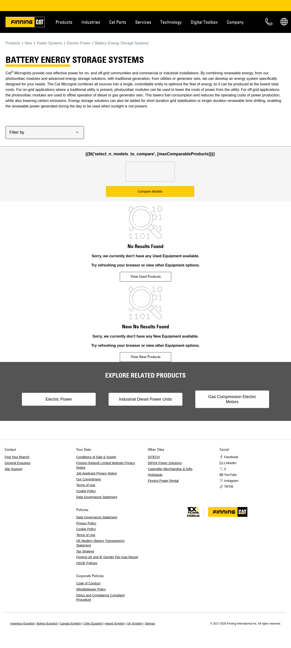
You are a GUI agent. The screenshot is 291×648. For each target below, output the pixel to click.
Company (235, 22)
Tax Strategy (85, 551)
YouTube (230, 475)
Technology (171, 22)
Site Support (13, 469)
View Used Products (146, 276)
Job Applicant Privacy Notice (96, 473)
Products (64, 22)
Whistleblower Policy (91, 589)
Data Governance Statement (96, 497)
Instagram (231, 481)
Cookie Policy (86, 491)
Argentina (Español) (22, 623)
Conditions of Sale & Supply (96, 457)
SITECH (154, 457)
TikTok (228, 486)
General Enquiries (17, 463)
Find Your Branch (17, 457)
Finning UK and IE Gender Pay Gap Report (107, 557)
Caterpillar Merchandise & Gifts (170, 469)
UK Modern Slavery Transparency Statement (100, 543)
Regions (284, 21)
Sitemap (150, 623)
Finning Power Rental (163, 481)
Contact (269, 21)
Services (143, 22)
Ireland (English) (115, 623)
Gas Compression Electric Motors (232, 399)
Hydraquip (155, 475)
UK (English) (135, 623)
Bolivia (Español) (47, 623)
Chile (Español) (92, 623)
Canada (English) (70, 623)
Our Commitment (88, 479)
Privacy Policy (86, 523)
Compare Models (150, 191)
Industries (90, 22)
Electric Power (58, 399)
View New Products (145, 356)
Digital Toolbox (204, 22)
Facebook (231, 457)
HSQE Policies (87, 563)
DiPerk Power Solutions (165, 463)
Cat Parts (117, 22)
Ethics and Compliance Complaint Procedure (100, 597)
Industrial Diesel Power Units (145, 399)
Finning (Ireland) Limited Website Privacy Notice (105, 465)
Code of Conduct (88, 583)
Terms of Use (85, 485)
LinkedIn (230, 463)
